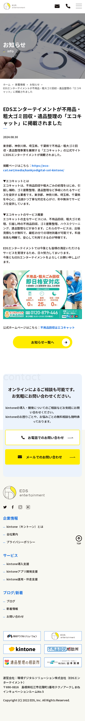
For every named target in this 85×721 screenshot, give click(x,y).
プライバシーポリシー (21, 542)
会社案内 (12, 534)
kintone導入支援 (18, 564)
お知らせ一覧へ (42, 342)
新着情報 (12, 609)
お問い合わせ (15, 616)
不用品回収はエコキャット (57, 327)
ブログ (11, 601)
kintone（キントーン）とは (25, 527)
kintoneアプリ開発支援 (22, 571)
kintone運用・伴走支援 (22, 579)
